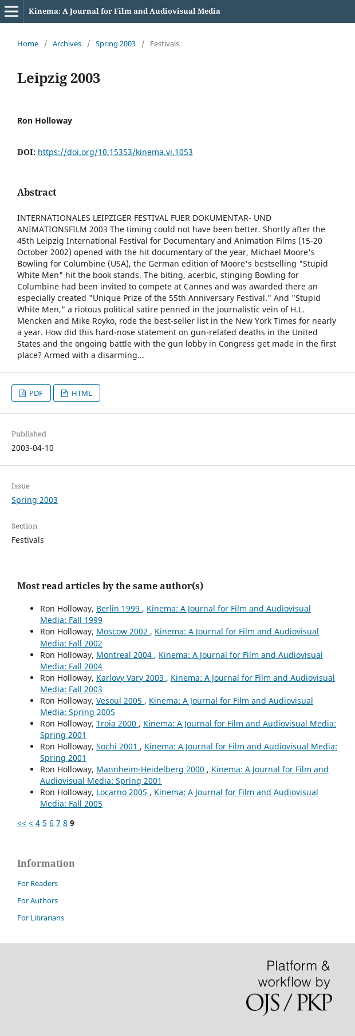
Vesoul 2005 (120, 700)
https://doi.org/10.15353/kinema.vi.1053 (115, 151)
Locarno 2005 (122, 792)
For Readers (37, 883)
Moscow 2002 (123, 631)
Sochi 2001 (118, 746)
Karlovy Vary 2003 (131, 677)
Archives (67, 43)
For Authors (37, 900)
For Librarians (40, 917)
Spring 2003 (116, 43)
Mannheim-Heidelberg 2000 (151, 769)
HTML (81, 393)
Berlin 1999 (119, 608)
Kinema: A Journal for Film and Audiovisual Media (124, 11)
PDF (35, 393)
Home (27, 43)
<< (21, 822)
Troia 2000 (117, 723)
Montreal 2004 (125, 654)
